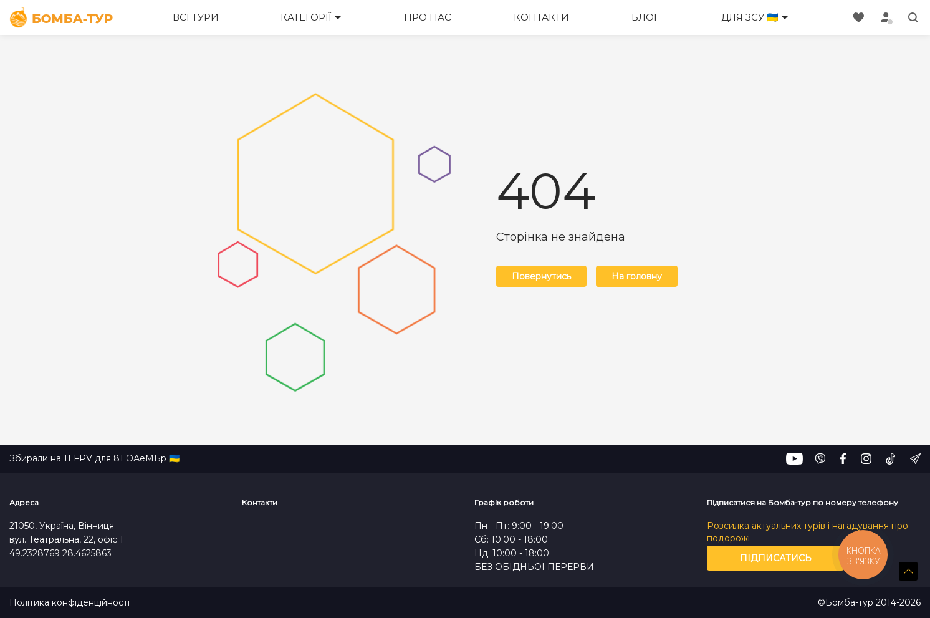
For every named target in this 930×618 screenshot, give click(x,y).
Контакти (541, 17)
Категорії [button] (306, 17)
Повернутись (541, 276)
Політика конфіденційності (69, 602)
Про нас (427, 17)
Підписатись (776, 558)
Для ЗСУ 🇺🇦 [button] (750, 17)
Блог (645, 17)
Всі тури (196, 17)
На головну (636, 276)
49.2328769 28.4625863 (60, 553)
